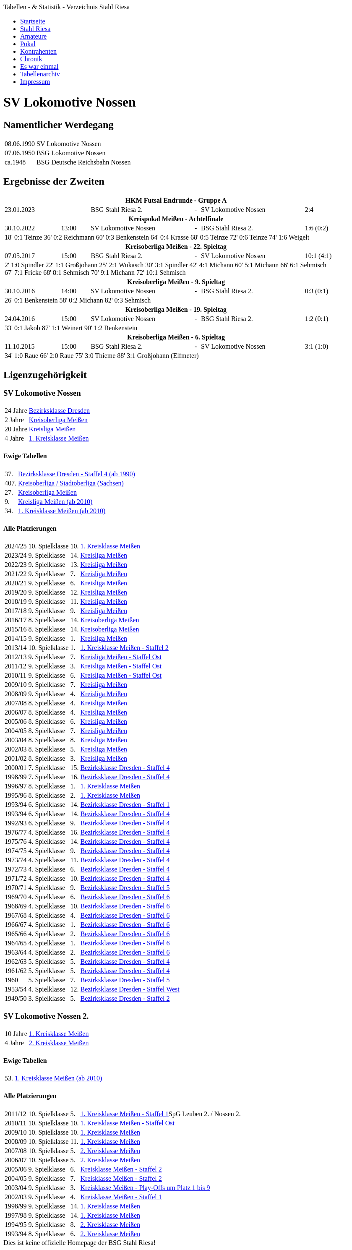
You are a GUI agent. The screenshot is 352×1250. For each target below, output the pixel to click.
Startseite (32, 21)
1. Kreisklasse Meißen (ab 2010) (61, 510)
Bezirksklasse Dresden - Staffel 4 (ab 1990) (76, 474)
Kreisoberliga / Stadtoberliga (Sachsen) (71, 483)
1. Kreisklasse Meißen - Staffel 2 (124, 647)
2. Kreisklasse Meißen (59, 1042)
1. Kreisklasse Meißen (59, 438)
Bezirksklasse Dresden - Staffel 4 (124, 767)
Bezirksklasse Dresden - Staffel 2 (124, 998)
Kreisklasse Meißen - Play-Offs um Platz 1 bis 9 (145, 1187)
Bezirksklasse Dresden (59, 410)
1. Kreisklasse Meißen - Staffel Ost (127, 1123)
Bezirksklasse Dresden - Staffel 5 (124, 887)
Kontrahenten (38, 51)
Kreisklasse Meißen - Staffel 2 (121, 1169)
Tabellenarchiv (40, 74)
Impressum (35, 81)
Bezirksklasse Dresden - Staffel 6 (124, 896)
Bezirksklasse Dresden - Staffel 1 (124, 804)
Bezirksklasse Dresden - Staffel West (129, 989)
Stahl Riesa (35, 28)
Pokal (27, 43)
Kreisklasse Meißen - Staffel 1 (121, 1196)
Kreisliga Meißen (52, 429)
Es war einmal (39, 66)
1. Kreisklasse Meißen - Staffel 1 (124, 1113)
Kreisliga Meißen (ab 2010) (55, 501)
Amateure (33, 36)
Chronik (31, 59)
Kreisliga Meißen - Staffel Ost (120, 656)
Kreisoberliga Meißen (58, 419)
